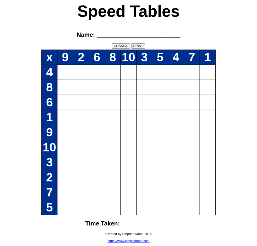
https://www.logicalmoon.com (128, 241)
